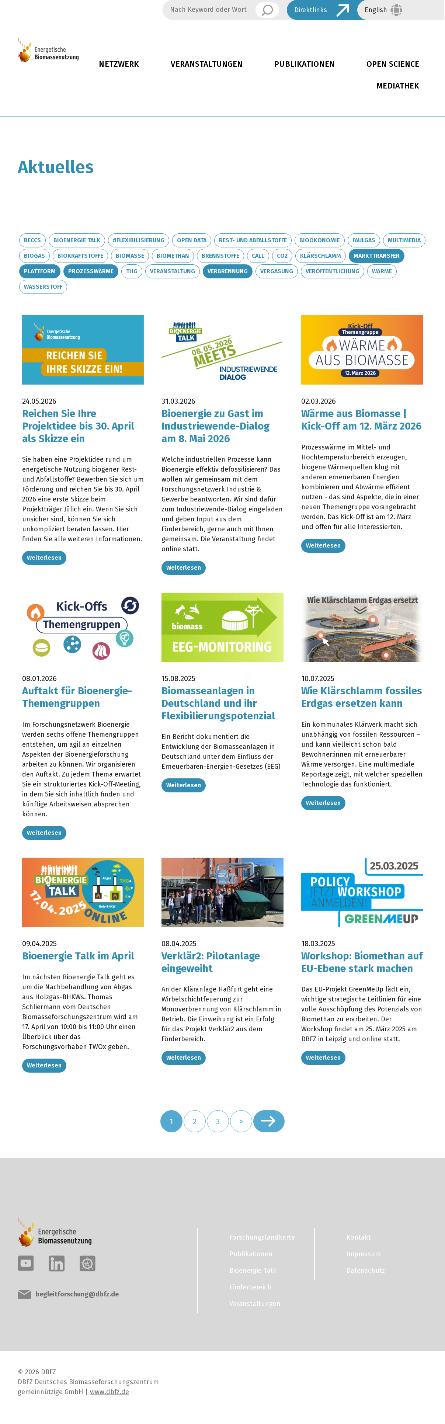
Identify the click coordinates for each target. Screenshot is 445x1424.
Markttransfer (377, 255)
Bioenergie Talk (76, 240)
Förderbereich (250, 1292)
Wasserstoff (43, 286)
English (376, 10)
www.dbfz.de (109, 1397)
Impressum (363, 1259)
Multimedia (404, 240)
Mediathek (397, 86)
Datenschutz (365, 1275)
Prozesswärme (91, 271)
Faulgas (363, 240)
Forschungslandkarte (262, 1242)
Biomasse (130, 255)
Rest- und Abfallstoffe (253, 240)
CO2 (282, 255)
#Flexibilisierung (138, 240)
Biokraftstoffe (80, 255)
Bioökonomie (319, 240)
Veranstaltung (172, 271)
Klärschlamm (320, 255)
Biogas (34, 255)
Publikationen (304, 64)
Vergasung (276, 271)
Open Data (191, 240)
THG (132, 271)
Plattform (40, 271)
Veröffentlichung (332, 271)
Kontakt (358, 1242)
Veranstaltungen (207, 64)
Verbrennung (228, 271)
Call (258, 255)
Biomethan (173, 255)
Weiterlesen (44, 557)
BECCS (32, 240)
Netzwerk (119, 64)
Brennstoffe (220, 255)
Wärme (382, 271)
